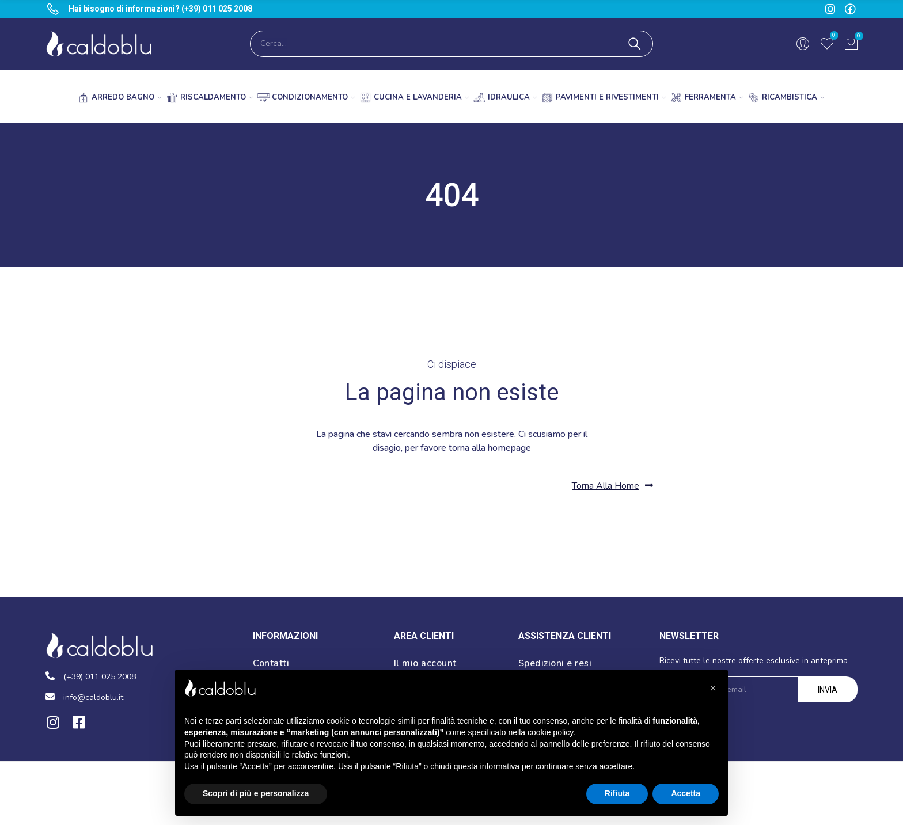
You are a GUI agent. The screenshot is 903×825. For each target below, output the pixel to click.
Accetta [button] (685, 793)
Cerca (634, 44)
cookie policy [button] (550, 732)
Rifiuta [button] (617, 793)
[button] (612, 485)
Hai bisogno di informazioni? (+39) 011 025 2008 (160, 8)
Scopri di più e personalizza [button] (256, 793)
